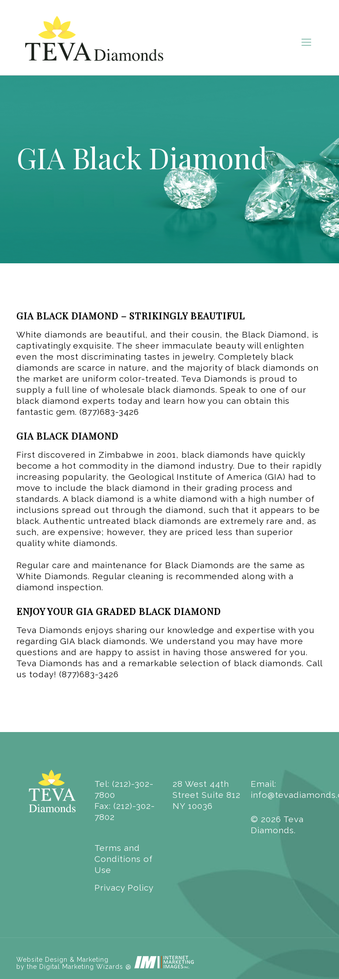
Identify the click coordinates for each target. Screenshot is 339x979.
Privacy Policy (124, 887)
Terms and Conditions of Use (123, 859)
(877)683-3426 (109, 412)
